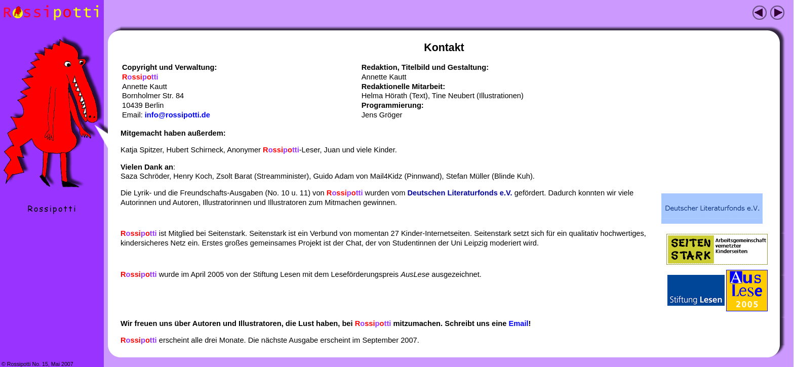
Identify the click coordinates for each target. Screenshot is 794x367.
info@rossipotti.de (177, 115)
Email (518, 323)
